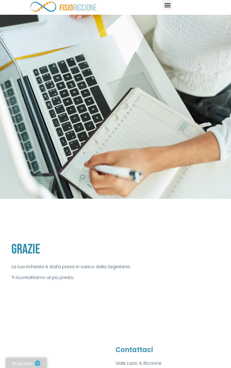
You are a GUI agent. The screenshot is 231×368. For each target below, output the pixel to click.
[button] (167, 5)
